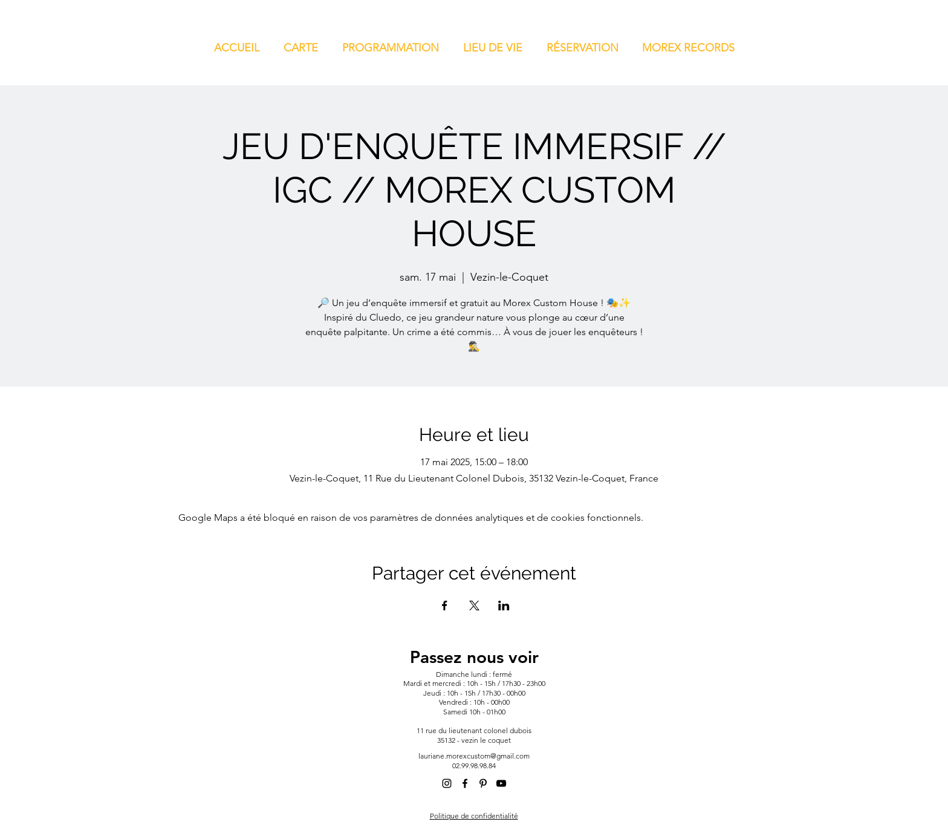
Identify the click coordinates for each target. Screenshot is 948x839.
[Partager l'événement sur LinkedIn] (504, 605)
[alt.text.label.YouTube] (501, 783)
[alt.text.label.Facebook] (465, 783)
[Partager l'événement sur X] (474, 605)
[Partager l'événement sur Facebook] (444, 605)
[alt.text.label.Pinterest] (483, 783)
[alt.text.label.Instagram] (447, 783)
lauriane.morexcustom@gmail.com (474, 755)
